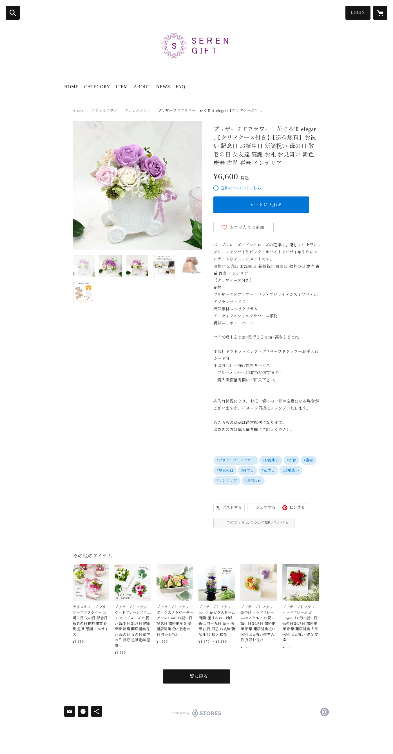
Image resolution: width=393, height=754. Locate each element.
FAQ (180, 86)
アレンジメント (137, 111)
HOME (71, 86)
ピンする (297, 507)
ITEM (122, 86)
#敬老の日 (225, 470)
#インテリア (227, 480)
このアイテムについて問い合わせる (257, 523)
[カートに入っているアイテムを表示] (380, 13)
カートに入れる (266, 204)
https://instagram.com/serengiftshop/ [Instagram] (324, 712)
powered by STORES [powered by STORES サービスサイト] (197, 713)
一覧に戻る (196, 676)
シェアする (266, 507)
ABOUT (142, 86)
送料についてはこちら (241, 188)
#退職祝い (291, 470)
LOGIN (358, 12)
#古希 (291, 460)
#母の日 (247, 470)
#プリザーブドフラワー (236, 460)
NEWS (163, 86)
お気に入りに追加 (246, 227)
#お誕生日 (271, 460)
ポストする (232, 507)
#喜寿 (308, 460)
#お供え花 (253, 480)
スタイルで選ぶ (104, 111)
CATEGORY (97, 86)
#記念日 (268, 470)
